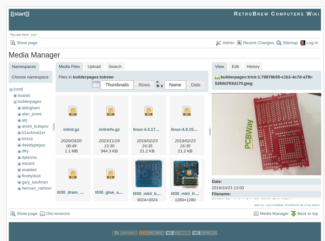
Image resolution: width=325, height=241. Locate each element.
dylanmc (29, 157)
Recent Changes (258, 42)
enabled (29, 169)
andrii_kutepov (35, 126)
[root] (18, 89)
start (20, 14)
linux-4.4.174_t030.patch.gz (159, 129)
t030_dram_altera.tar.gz (80, 192)
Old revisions (58, 206)
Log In (312, 42)
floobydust (31, 175)
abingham (31, 107)
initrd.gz (71, 129)
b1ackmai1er (33, 132)
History (253, 66)
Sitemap (290, 42)
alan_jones (32, 113)
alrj (24, 120)
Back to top (307, 206)
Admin (228, 42)
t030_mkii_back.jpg (152, 193)
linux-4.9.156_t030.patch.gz (197, 129)
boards (23, 95)
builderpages (29, 101)
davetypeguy (33, 145)
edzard (28, 163)
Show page (27, 42)
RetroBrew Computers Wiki (277, 14)
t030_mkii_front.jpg (190, 193)
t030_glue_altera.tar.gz (117, 192)
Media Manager (274, 206)
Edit (235, 66)
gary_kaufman (35, 182)
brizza (27, 138)
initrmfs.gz (109, 129)
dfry (25, 151)
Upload (94, 66)
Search (115, 66)
